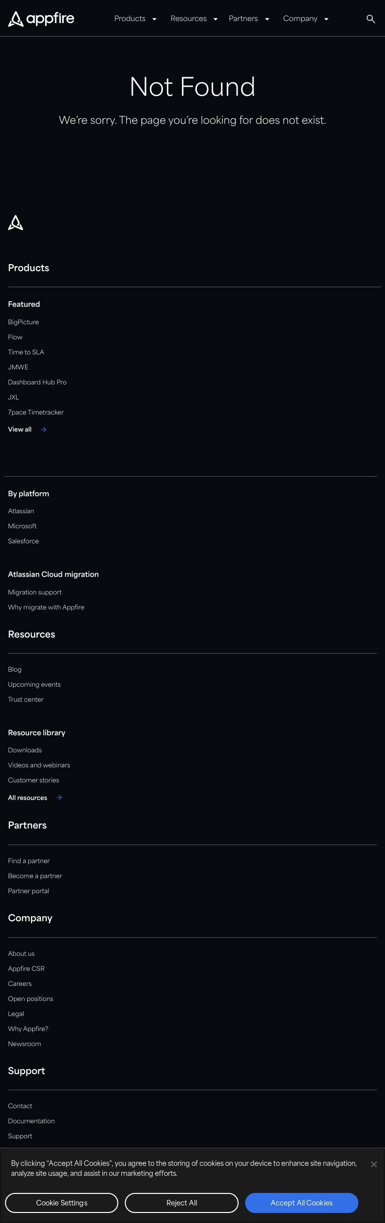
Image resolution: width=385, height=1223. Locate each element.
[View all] (29, 430)
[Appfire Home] (41, 19)
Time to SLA (26, 352)
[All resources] (36, 797)
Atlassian (21, 511)
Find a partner (29, 861)
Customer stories (33, 780)
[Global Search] (371, 19)
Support (20, 1136)
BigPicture (23, 322)
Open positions (30, 999)
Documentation (31, 1121)
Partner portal (28, 891)
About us (21, 954)
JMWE (18, 367)
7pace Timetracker (36, 413)
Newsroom (24, 1044)
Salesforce (23, 541)
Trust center (26, 700)
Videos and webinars (39, 765)
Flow (15, 337)
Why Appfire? (28, 1029)
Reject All (181, 1203)
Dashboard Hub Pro (37, 382)
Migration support (35, 592)
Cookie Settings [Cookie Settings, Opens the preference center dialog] (62, 1203)
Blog (15, 670)
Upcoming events (34, 685)
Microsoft (22, 526)
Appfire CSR (26, 969)
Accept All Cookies (302, 1203)
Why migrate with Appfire (46, 607)
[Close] (374, 1164)
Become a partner (35, 876)
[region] (192, 1185)
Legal (16, 1014)
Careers (20, 984)
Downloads (25, 750)
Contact (20, 1106)
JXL (13, 397)
